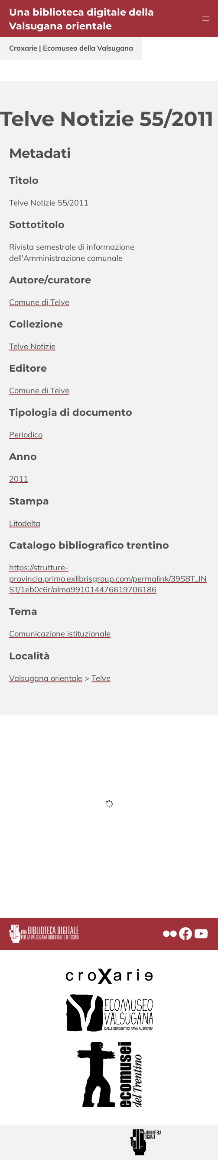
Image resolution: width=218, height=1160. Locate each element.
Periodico (25, 435)
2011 (18, 479)
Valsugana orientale (45, 678)
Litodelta (24, 523)
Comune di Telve (39, 302)
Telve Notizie (32, 346)
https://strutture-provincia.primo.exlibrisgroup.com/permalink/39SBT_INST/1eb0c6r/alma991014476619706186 (108, 578)
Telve (101, 678)
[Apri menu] (206, 18)
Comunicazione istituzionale (60, 634)
